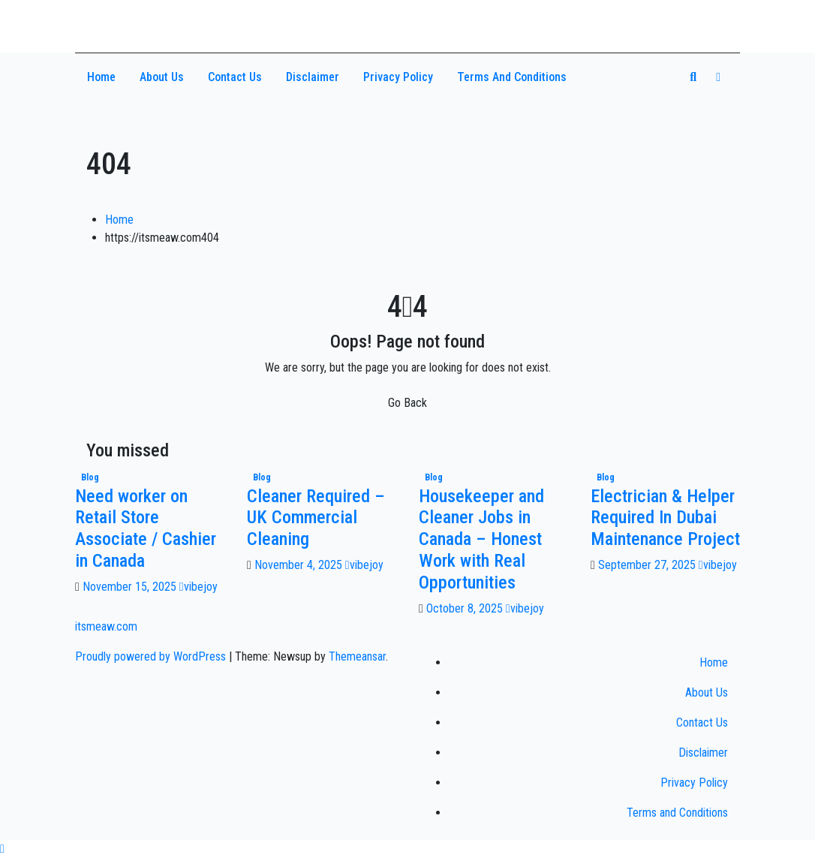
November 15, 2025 (131, 587)
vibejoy (198, 587)
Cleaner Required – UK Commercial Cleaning (316, 518)
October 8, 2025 (466, 608)
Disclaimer (312, 77)
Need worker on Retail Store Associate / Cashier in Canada (145, 528)
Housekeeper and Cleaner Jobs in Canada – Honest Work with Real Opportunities (481, 539)
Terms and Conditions (512, 77)
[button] (693, 77)
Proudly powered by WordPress (152, 656)
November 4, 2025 (299, 565)
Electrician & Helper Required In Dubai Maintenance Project (665, 518)
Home (101, 77)
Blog (90, 477)
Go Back (407, 403)
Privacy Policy (398, 77)
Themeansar (357, 656)
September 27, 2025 (648, 565)
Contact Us (235, 77)
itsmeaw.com (146, 20)
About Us (162, 77)
